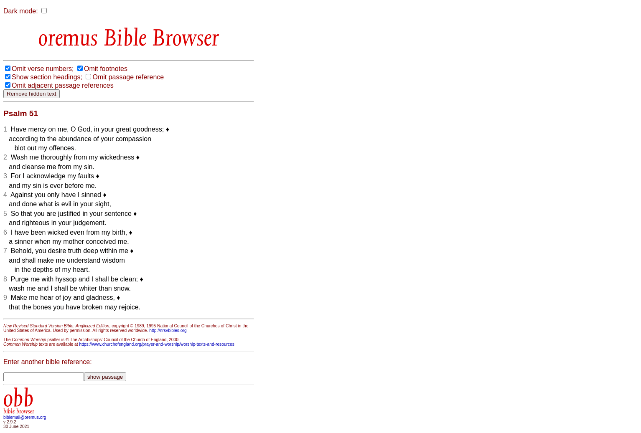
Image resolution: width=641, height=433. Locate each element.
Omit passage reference (128, 77)
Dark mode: (20, 11)
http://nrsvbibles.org (167, 330)
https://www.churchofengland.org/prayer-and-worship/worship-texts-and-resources (156, 344)
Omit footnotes (105, 68)
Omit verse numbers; (43, 68)
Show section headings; (47, 77)
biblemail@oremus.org (24, 417)
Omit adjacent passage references (63, 85)
